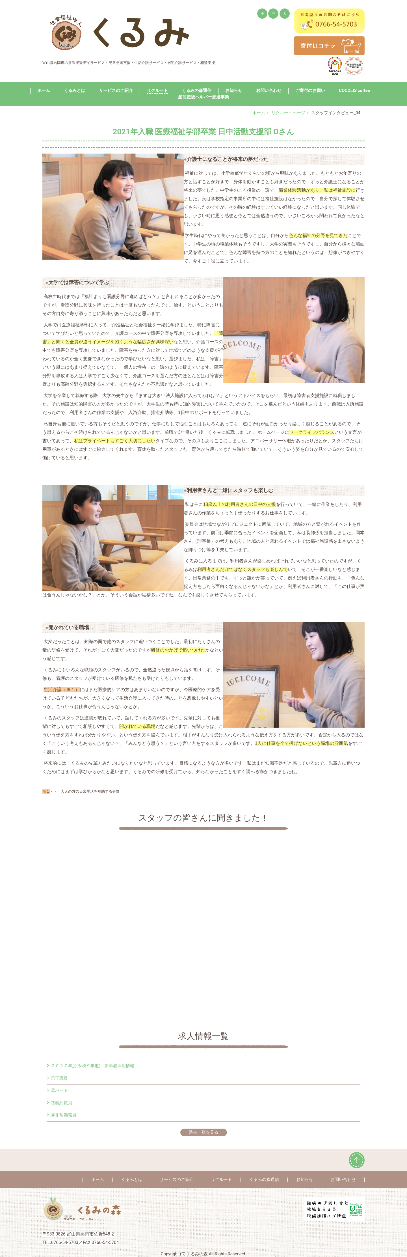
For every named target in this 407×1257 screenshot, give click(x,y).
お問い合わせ (269, 90)
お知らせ (233, 90)
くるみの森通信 (196, 90)
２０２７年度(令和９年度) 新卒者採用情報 (92, 1065)
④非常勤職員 (63, 1115)
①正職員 (59, 1078)
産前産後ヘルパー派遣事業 (203, 97)
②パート (59, 1090)
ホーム (43, 90)
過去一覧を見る (203, 1132)
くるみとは (74, 90)
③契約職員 (61, 1102)
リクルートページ (288, 112)
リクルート (157, 90)
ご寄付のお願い (310, 90)
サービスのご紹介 (116, 90)
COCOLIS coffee (354, 90)
